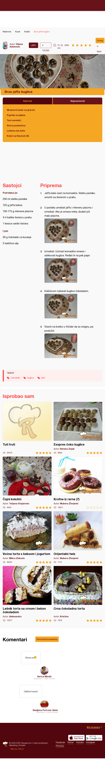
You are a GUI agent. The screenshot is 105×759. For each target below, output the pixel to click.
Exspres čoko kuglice (78, 428)
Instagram (90, 743)
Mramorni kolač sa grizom (21, 110)
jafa (43, 377)
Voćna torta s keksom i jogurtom (27, 537)
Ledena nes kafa (16, 130)
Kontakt (22, 746)
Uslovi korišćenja (40, 743)
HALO (21, 749)
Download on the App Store (76, 738)
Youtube (80, 743)
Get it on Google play (94, 738)
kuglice (30, 377)
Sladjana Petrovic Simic (45, 710)
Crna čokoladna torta (78, 594)
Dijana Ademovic (16, 45)
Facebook (60, 743)
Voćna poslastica (16, 125)
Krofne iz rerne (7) (78, 483)
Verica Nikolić (44, 676)
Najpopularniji (77, 101)
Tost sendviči (14, 120)
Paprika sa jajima (16, 115)
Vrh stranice (93, 728)
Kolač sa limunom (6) (18, 136)
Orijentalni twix (78, 537)
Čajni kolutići (27, 483)
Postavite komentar (47, 639)
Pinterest (60, 746)
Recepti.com (52, 5)
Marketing (13, 746)
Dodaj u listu (100, 41)
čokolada (15, 377)
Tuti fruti (27, 428)
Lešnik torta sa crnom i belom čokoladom (27, 594)
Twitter (70, 743)
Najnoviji (27, 101)
